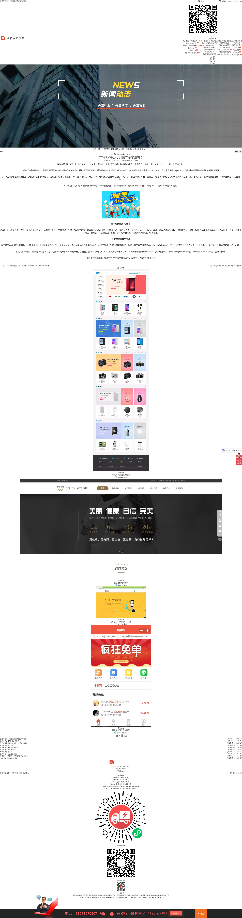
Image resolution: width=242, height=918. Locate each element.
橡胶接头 (147, 895)
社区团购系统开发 (210, 45)
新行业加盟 (140, 895)
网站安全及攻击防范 (7, 745)
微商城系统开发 (209, 50)
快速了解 (238, 152)
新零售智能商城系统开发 (192, 46)
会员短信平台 (155, 895)
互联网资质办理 (236, 41)
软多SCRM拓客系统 (192, 53)
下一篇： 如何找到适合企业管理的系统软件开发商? (224, 266)
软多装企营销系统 (224, 54)
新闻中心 (212, 61)
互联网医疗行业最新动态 (8, 754)
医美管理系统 (236, 45)
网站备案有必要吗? (6, 752)
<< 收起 (201, 913)
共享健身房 (237, 55)
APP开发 (199, 41)
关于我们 (212, 63)
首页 (212, 36)
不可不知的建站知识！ (7, 750)
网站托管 (237, 43)
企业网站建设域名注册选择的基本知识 (13, 739)
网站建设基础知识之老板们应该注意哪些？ (14, 743)
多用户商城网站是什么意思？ (10, 747)
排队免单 (192, 48)
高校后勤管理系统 (225, 52)
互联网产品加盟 (130, 895)
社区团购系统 (120, 895)
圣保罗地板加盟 (103, 895)
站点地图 (239, 773)
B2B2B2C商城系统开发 (210, 43)
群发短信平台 (164, 895)
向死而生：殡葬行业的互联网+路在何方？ (14, 756)
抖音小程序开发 (192, 43)
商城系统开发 (209, 52)
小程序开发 (206, 41)
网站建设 (193, 41)
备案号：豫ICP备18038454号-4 (153, 897)
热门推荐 (186, 41)
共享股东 (237, 47)
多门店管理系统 (224, 47)
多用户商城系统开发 (209, 54)
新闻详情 (128, 154)
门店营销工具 (192, 50)
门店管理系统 (224, 43)
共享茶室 (237, 52)
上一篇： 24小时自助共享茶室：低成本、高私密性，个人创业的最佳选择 (24, 266)
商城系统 (213, 41)
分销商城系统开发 (210, 47)
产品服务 (212, 39)
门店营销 (212, 57)
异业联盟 (237, 50)
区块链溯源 (227, 41)
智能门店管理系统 (224, 50)
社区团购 (220, 41)
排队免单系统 (93, 895)
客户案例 (212, 59)
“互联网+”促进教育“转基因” (9, 758)
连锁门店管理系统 (225, 45)
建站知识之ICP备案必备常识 (9, 741)
